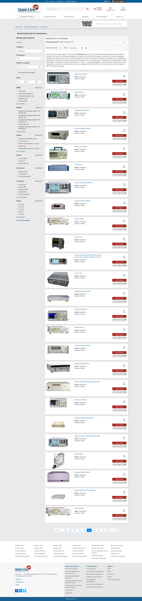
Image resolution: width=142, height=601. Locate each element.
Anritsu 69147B (79, 508)
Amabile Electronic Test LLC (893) (27, 148)
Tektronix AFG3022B (80, 309)
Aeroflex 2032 (57, 548)
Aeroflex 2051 (76, 545)
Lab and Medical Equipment (95, 571)
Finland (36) (21, 187)
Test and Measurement (32, 27)
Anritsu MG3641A (20, 553)
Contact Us (119, 17)
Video (107, 1)
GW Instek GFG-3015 (40, 556)
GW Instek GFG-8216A (118, 556)
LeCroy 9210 (78, 273)
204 (108, 530)
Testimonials (19, 582)
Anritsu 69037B (79, 327)
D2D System (69, 590)
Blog (17, 585)
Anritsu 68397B (79, 219)
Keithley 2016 (115, 553)
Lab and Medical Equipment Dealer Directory (73, 581)
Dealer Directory (50, 17)
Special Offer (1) (22, 163)
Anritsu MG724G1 (58, 551)
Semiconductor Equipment (94, 574)
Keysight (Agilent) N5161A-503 (83, 418)
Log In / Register (119, 1)
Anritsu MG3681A (20, 551)
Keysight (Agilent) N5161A (82, 291)
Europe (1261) (21, 171)
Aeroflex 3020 (78, 454)
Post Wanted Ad (102, 17)
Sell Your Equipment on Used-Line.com (72, 572)
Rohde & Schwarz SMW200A (83, 182)
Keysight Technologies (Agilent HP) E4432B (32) (28, 121)
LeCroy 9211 (78, 237)
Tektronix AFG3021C (80, 146)
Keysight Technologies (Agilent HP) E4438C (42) (28, 116)
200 (89, 530)
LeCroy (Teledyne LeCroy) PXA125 (100, 552)
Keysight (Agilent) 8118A (82, 110)
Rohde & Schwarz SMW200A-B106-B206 (87, 436)
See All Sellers (20, 151)
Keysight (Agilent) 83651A (82, 472)
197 (75, 530)
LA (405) (20, 214)
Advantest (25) (21, 98)
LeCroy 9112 (78, 164)
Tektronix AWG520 (97, 555)
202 (99, 530)
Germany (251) (22, 189)
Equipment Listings (27, 16)
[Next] (112, 530)
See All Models (21, 131)
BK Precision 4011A (117, 545)
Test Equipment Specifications (91, 580)
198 (80, 530)
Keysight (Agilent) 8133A (82, 363)
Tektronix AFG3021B (80, 74)
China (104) (21, 184)
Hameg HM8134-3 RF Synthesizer (84, 490)
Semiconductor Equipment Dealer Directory (73, 586)
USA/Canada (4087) (23, 176)
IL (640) (19, 212)
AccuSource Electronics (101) (26, 138)
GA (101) (20, 209)
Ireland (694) (21, 192)
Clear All (19, 42)
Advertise (85, 17)
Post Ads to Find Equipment (94, 584)
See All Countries (21, 197)
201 (94, 530)
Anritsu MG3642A (39, 553)
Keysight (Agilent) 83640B (82, 128)
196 (70, 530)
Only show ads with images (25, 72)
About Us (18, 579)
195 (65, 530)
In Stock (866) (21, 158)
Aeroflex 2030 (19, 548)
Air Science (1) (21, 141)
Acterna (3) (20, 91)
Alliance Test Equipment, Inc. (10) (27, 143)
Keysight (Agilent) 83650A (82, 201)
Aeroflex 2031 (38, 548)
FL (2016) (20, 207)
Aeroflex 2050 (57, 545)
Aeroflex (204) (21, 101)
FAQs (109, 568)
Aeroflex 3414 (38, 545)
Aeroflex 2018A (115, 548)
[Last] (116, 530)
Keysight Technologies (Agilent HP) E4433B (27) (28, 127)
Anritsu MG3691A (77, 551)
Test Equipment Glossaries (94, 587)
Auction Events (69, 17)
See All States (20, 217)
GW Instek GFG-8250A (79, 556)
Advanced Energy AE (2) (24, 96)
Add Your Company (71, 568)
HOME (20, 27)
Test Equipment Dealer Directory (72, 577)
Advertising (68, 593)
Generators (45, 27)
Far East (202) (21, 174)
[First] (57, 530)
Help (108, 571)
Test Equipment (91, 568)
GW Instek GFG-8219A (99, 558)
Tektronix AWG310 (59, 553)
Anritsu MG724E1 (39, 551)
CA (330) (20, 204)
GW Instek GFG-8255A (60, 556)
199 (84, 530)
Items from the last (52, 48)
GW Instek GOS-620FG (22, 556)
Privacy (109, 577)
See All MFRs (20, 104)
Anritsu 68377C (79, 92)
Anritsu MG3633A (116, 551)
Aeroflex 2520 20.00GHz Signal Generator (87, 382)
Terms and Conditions (114, 579)
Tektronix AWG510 (78, 553)
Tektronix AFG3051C (80, 400)
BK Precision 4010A (98, 545)
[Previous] (61, 530)
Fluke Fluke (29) (22, 124)
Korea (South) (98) (23, 194)
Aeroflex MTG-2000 (78, 548)
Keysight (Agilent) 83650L (82, 345)
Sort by (66, 48)
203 (103, 530)
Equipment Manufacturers (94, 577)
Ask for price (119, 81)
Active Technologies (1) (24, 93)
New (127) (20, 161)
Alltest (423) (21, 146)
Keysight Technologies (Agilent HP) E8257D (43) (28, 112)
